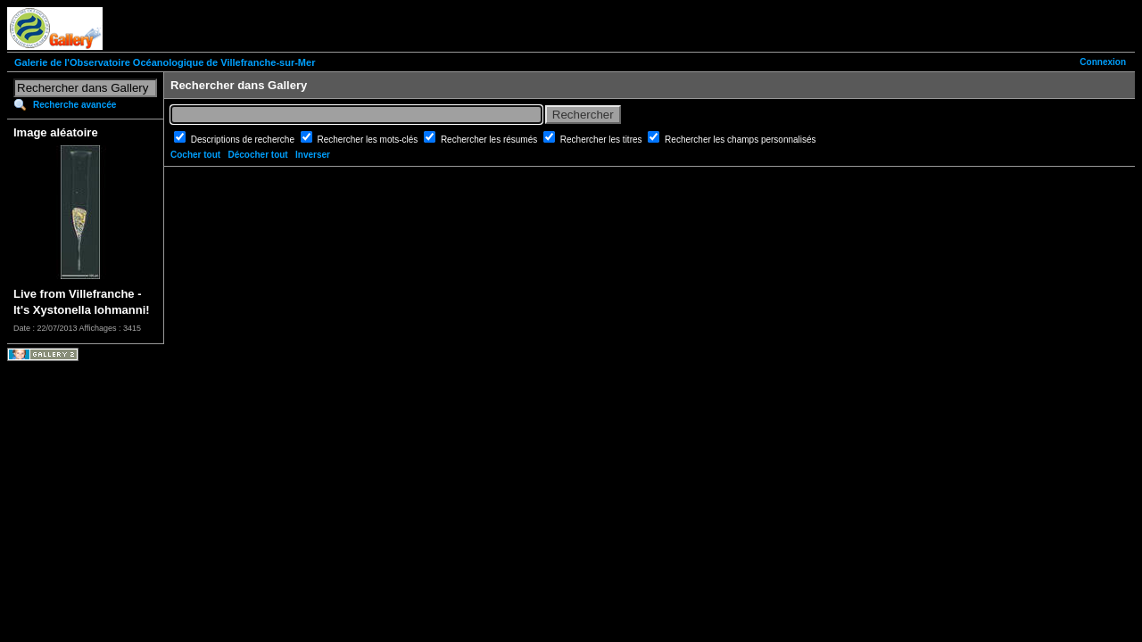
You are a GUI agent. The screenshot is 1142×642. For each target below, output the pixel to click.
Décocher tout (257, 155)
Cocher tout (195, 155)
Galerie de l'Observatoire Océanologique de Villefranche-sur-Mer (164, 62)
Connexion (1103, 62)
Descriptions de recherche (244, 139)
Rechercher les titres (602, 139)
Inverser (312, 155)
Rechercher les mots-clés (369, 139)
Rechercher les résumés (490, 139)
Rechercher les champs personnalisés (740, 139)
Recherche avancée (74, 105)
